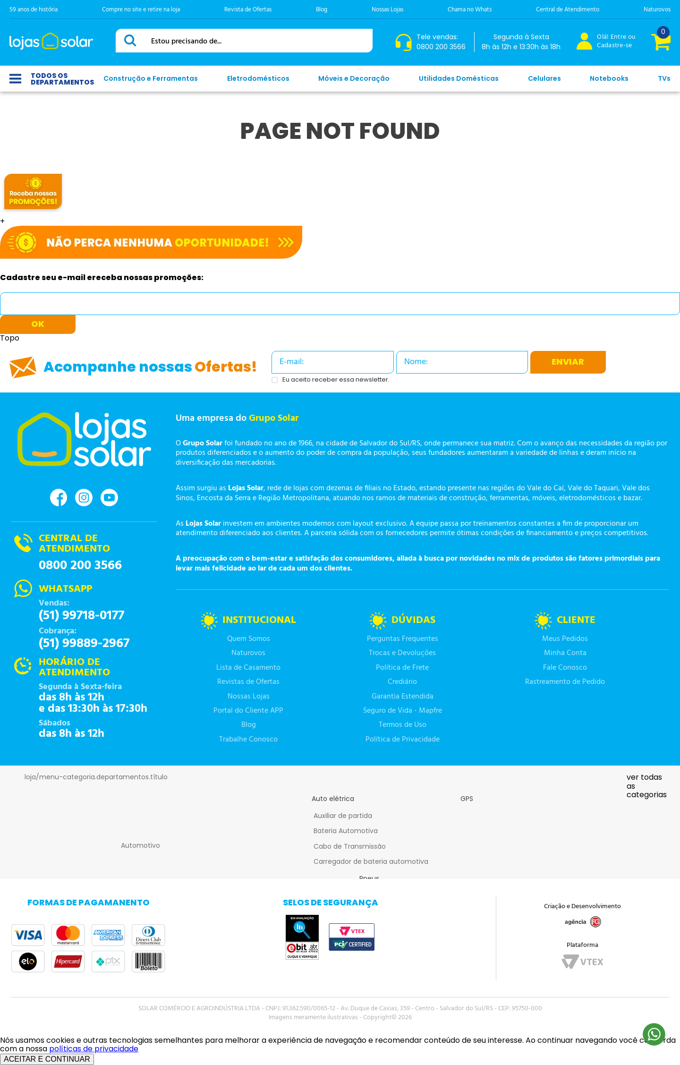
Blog (321, 10)
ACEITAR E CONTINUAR (47, 1059)
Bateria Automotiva (346, 830)
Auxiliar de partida (343, 815)
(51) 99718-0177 (81, 615)
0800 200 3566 (80, 565)
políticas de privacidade (93, 1048)
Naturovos (657, 10)
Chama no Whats (470, 10)
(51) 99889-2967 (84, 643)
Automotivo (140, 845)
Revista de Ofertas (248, 10)
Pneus (369, 878)
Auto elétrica (333, 798)
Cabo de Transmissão (350, 846)
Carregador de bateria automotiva (371, 861)
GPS (466, 798)
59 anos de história (33, 10)
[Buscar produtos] (131, 40)
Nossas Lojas (387, 10)
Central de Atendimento (567, 10)
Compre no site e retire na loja (141, 10)
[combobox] (244, 40)
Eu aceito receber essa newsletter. (336, 379)
